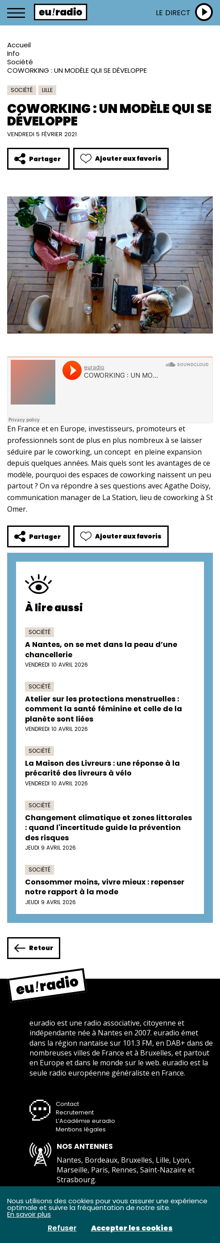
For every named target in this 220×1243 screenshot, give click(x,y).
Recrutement (75, 1112)
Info (13, 53)
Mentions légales (81, 1129)
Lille (47, 90)
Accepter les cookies (132, 1228)
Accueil (19, 45)
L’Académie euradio (85, 1121)
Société (20, 62)
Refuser (62, 1228)
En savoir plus (29, 1214)
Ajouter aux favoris (121, 158)
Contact (67, 1104)
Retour (33, 948)
